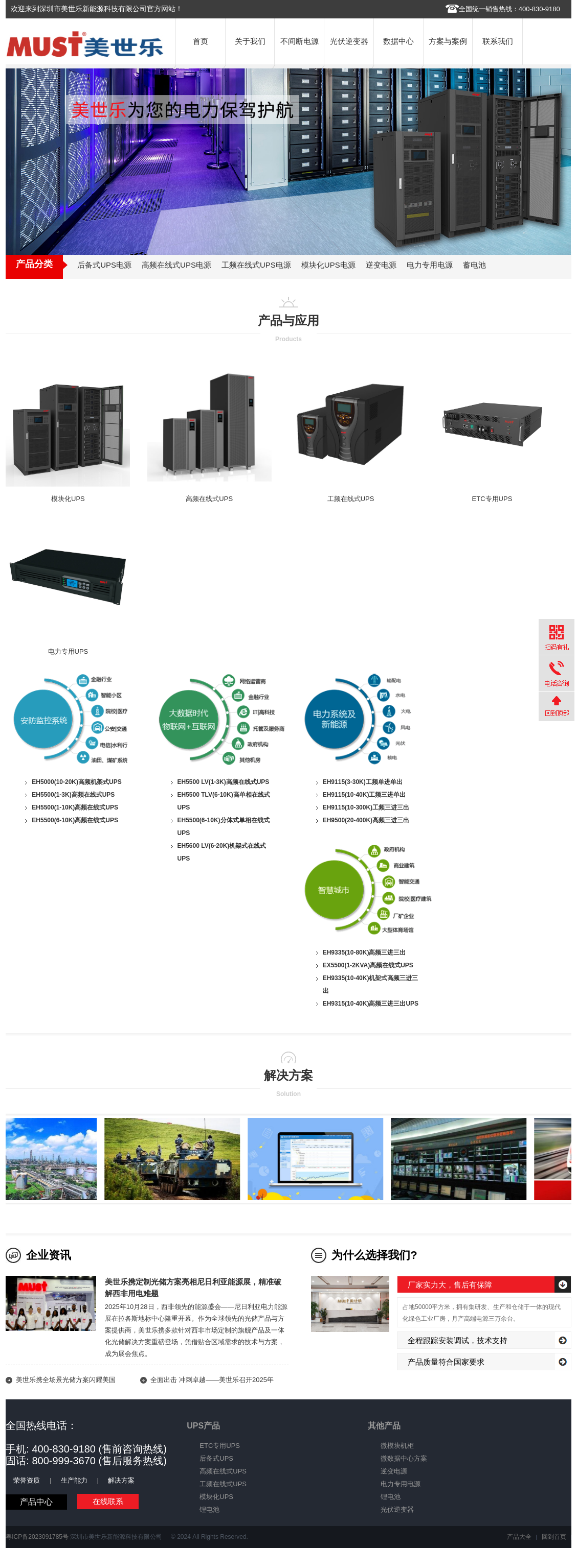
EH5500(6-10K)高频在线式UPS (75, 820)
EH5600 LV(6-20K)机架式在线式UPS (222, 852)
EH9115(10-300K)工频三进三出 (366, 807)
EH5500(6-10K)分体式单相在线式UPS (223, 827)
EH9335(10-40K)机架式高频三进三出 (370, 984)
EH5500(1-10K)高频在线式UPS (75, 807)
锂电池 (209, 1509)
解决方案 (121, 1480)
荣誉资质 (26, 1480)
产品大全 (519, 1536)
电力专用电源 (400, 1484)
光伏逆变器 (349, 41)
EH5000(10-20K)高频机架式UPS (76, 781)
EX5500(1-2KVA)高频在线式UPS (368, 965)
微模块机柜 (397, 1445)
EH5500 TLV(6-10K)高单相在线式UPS (223, 801)
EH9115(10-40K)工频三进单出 (364, 794)
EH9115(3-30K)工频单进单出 (363, 781)
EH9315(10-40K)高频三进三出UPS (370, 1003)
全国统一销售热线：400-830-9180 (509, 9)
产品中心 (36, 1501)
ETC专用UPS (492, 499)
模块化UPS (68, 499)
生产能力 (74, 1480)
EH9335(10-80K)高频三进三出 (364, 952)
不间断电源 (299, 41)
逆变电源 (394, 1471)
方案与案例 (448, 41)
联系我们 (497, 41)
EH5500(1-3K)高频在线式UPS (73, 794)
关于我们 (250, 41)
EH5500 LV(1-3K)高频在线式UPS (223, 781)
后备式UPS (216, 1458)
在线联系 (108, 1501)
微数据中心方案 (404, 1458)
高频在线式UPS (209, 499)
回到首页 (554, 1536)
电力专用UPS (68, 651)
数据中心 (398, 41)
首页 (200, 41)
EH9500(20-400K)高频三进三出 (366, 820)
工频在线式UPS (350, 499)
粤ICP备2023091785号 (37, 1536)
